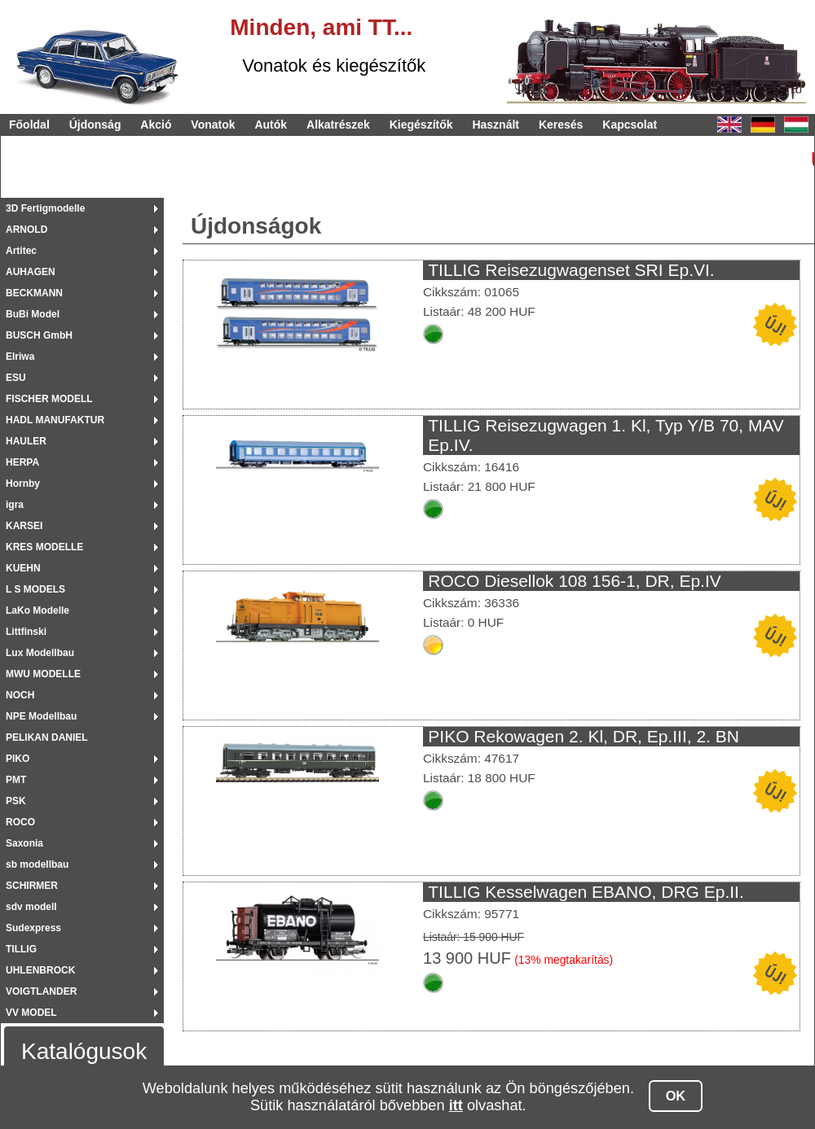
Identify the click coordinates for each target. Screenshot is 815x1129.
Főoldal (29, 124)
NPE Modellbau (41, 716)
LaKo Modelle (37, 610)
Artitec (21, 250)
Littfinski (26, 631)
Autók (270, 124)
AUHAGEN (30, 272)
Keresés (561, 124)
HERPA (22, 462)
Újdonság (95, 124)
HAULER (26, 441)
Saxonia (24, 843)
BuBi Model (32, 314)
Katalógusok (84, 1051)
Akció (155, 124)
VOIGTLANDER (41, 991)
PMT (16, 779)
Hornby (23, 483)
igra (15, 504)
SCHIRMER (32, 885)
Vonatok (213, 124)
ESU (16, 377)
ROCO (20, 822)
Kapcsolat (629, 124)
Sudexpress (33, 928)
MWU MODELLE (43, 674)
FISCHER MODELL (49, 399)
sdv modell (31, 906)
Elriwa (20, 356)
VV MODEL (31, 1012)
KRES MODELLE (44, 547)
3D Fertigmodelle (45, 208)
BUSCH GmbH (39, 335)
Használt (495, 124)
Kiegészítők (421, 124)
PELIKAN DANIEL (47, 737)
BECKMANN (34, 293)
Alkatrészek (338, 124)
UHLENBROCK (40, 970)
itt (456, 1105)
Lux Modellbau (40, 653)
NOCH (20, 695)
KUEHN (23, 568)
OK (676, 1095)
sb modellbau (37, 864)
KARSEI (24, 526)
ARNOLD (26, 229)
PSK (16, 801)
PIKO (17, 758)
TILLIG (21, 949)
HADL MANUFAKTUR (55, 420)
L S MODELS (35, 589)
